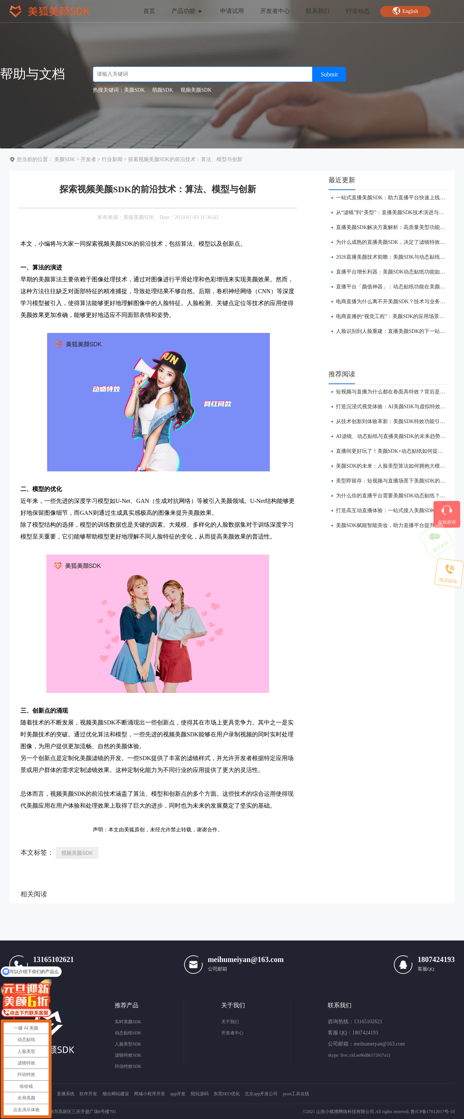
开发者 (88, 159)
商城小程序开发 (149, 1093)
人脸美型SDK (128, 1044)
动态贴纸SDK (128, 1032)
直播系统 (66, 1093)
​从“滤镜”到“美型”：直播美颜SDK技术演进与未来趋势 (398, 212)
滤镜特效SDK (128, 1055)
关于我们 (230, 1021)
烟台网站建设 (115, 1093)
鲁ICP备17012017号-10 (433, 1111)
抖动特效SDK (128, 1066)
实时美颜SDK (128, 1021)
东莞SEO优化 (226, 1093)
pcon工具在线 (296, 1093)
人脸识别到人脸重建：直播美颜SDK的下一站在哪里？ (398, 331)
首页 (149, 11)
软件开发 (88, 1093)
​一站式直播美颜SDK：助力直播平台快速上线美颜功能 (398, 197)
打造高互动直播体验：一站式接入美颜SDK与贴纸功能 (398, 510)
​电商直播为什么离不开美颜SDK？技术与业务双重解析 (398, 301)
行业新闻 (112, 159)
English (405, 10)
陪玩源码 (200, 1093)
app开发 (178, 1093)
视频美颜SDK (77, 853)
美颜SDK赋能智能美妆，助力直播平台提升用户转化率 (398, 525)
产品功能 (187, 11)
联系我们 (318, 11)
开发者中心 (275, 11)
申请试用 (232, 11)
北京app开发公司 (261, 1093)
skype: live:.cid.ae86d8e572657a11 (359, 1055)
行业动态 (358, 11)
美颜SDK (64, 159)
